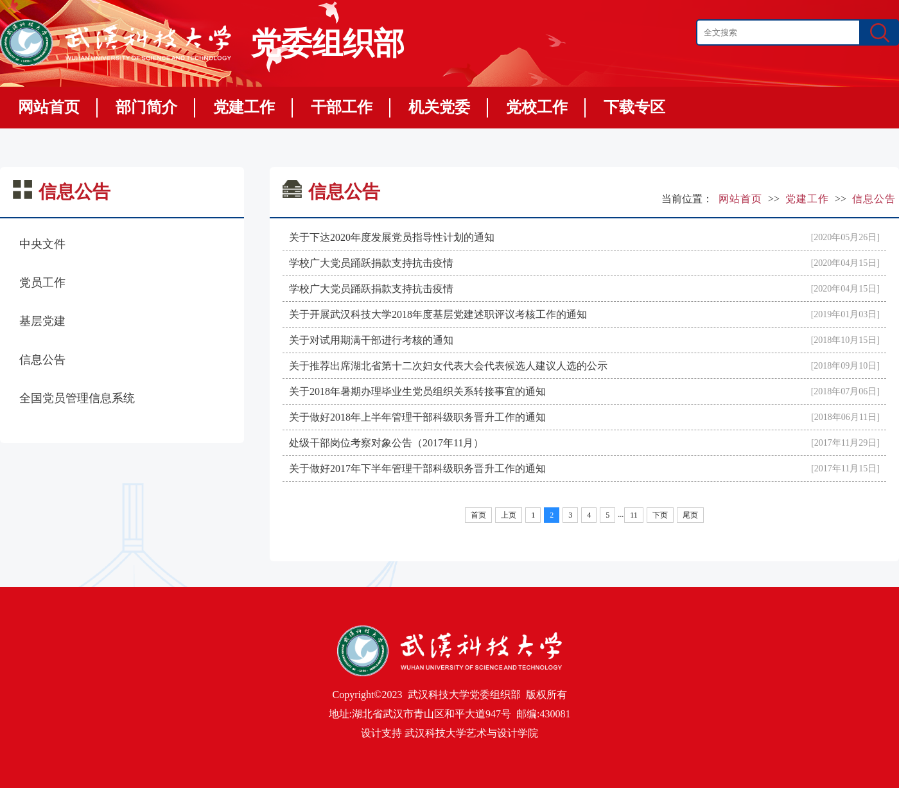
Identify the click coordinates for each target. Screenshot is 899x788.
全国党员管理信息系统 (77, 398)
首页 (478, 515)
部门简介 (146, 107)
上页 (508, 515)
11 (634, 515)
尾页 (690, 515)
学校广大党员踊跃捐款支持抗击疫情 (371, 263)
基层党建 (42, 321)
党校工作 (537, 107)
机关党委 (439, 107)
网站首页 (49, 107)
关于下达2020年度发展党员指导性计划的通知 (391, 237)
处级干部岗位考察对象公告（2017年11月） (386, 442)
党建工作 (244, 107)
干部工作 (341, 107)
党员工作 (42, 282)
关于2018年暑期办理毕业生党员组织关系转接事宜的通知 (417, 391)
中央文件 (42, 244)
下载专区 (634, 107)
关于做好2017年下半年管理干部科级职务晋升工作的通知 (417, 468)
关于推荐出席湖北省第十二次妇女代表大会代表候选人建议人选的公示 (448, 365)
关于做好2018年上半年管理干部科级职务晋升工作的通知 (417, 417)
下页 (660, 515)
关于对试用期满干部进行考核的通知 (371, 340)
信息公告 (42, 359)
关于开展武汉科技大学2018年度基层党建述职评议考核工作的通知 (438, 314)
